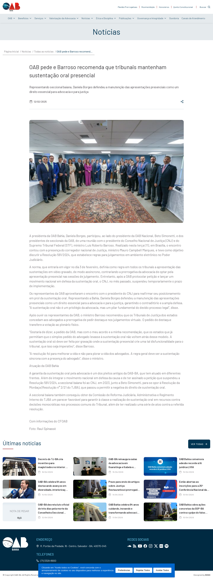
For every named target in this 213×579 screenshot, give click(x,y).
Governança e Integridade (152, 18)
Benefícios (25, 18)
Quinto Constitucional (183, 7)
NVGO (207, 575)
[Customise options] (205, 6)
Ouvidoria (174, 18)
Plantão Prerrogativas (127, 7)
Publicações (127, 18)
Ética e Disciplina (106, 18)
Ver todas (199, 444)
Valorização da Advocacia (64, 18)
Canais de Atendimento (193, 18)
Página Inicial (11, 51)
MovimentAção (148, 7)
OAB (11, 18)
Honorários (164, 7)
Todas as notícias (44, 51)
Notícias (87, 18)
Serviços (40, 18)
